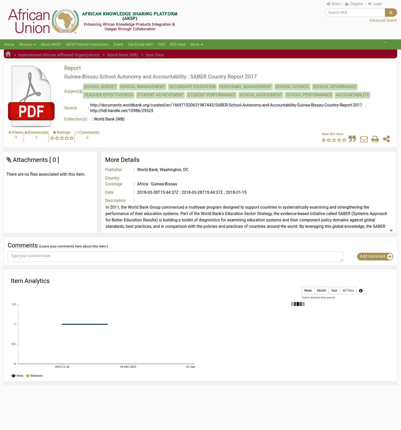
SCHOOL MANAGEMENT (142, 86)
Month (321, 291)
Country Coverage (113, 181)
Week (308, 291)
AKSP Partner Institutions (87, 44)
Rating (63, 132)
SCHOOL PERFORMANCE (309, 94)
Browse (27, 44)
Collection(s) (75, 119)
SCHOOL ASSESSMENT (260, 94)
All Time (348, 291)
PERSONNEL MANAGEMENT (245, 86)
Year (334, 291)
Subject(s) (73, 91)
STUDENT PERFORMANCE (211, 94)
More (197, 44)
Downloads (38, 132)
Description (115, 200)
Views (17, 132)
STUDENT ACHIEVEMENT (160, 94)
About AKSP (51, 44)
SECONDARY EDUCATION (192, 86)
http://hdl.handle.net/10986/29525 (121, 110)
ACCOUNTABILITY (352, 94)
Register (354, 4)
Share (333, 4)
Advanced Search (383, 20)
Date (109, 192)
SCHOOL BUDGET (100, 86)
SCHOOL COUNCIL (292, 86)
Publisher (113, 169)
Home (9, 44)
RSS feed (177, 44)
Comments (89, 132)
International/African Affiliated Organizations (58, 55)
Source (70, 107)
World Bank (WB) (122, 55)
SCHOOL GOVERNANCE (335, 86)
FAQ (161, 44)
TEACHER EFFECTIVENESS (108, 94)
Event (118, 44)
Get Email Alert (140, 44)
